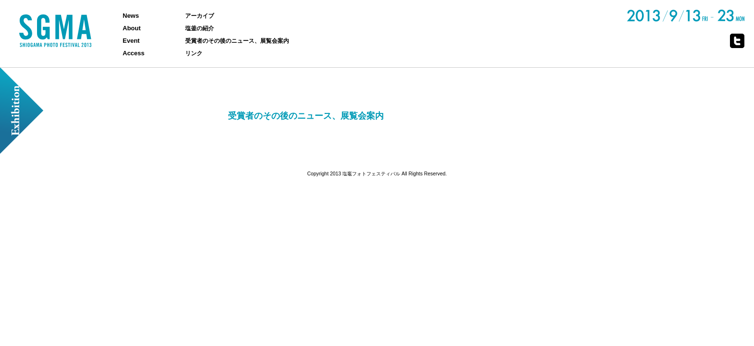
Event (131, 40)
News (131, 15)
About (132, 28)
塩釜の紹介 (199, 28)
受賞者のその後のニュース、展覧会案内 (237, 40)
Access (134, 53)
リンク (193, 53)
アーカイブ (199, 15)
